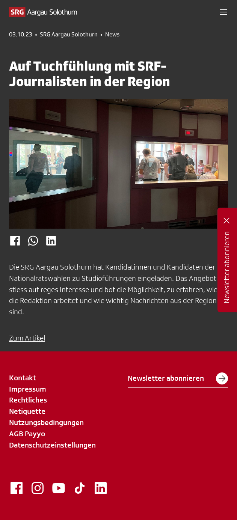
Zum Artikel (27, 338)
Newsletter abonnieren (178, 378)
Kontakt (22, 378)
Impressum (27, 389)
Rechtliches (28, 400)
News (112, 34)
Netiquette (27, 411)
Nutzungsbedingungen (46, 422)
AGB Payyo (27, 434)
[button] (223, 12)
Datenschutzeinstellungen (52, 445)
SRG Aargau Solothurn (69, 34)
